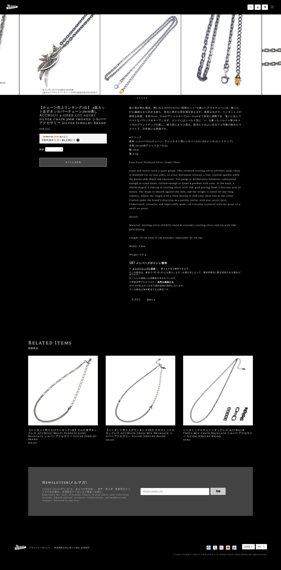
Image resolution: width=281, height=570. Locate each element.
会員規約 (85, 548)
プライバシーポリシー (40, 548)
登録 (218, 491)
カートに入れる (73, 162)
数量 (41, 149)
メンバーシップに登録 (144, 269)
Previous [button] (5, 54)
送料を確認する (166, 282)
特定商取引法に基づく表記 (67, 548)
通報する (151, 300)
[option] (140, 54)
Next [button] (275, 54)
